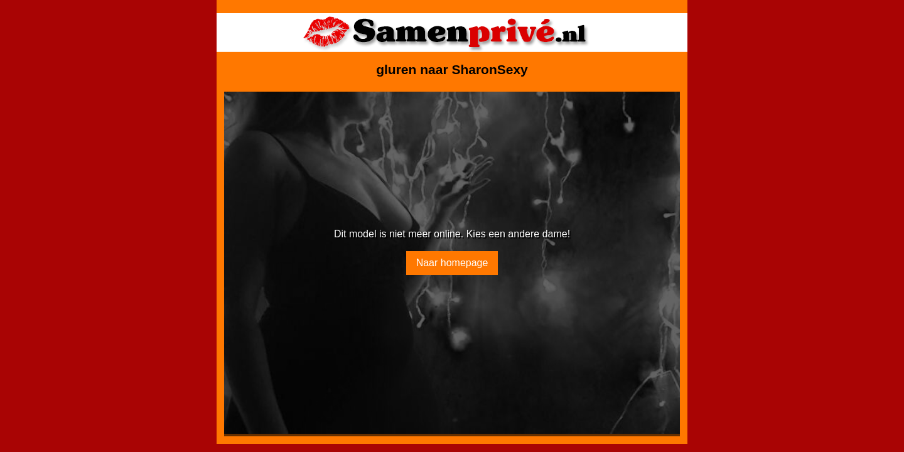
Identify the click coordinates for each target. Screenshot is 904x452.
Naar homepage (452, 262)
